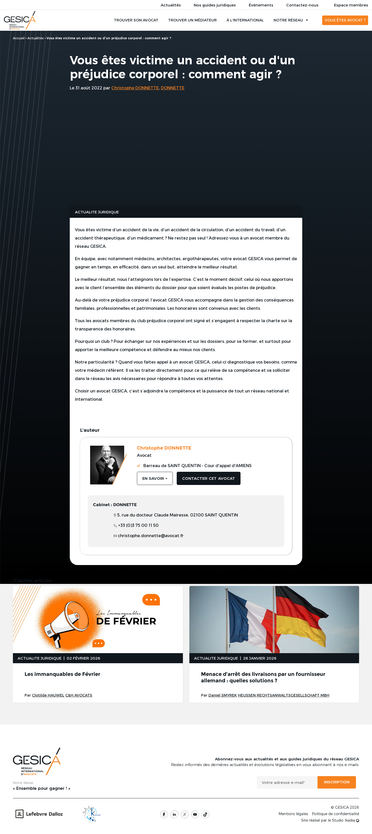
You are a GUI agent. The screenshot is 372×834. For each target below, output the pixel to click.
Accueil (19, 38)
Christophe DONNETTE (135, 87)
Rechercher (315, 20)
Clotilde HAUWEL (48, 695)
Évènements (261, 5)
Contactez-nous (302, 5)
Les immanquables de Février (62, 674)
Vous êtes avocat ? (345, 20)
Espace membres (351, 5)
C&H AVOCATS (78, 695)
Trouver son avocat (136, 20)
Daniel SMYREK (222, 695)
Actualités (171, 5)
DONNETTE (172, 87)
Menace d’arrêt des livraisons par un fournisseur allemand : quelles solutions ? (263, 677)
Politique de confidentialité (335, 814)
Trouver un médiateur (192, 20)
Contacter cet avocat (208, 478)
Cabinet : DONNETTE (115, 505)
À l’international (245, 20)
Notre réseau (288, 20)
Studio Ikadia (345, 820)
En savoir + (154, 478)
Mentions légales (293, 814)
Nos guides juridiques (215, 5)
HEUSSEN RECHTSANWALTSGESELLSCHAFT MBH (283, 695)
